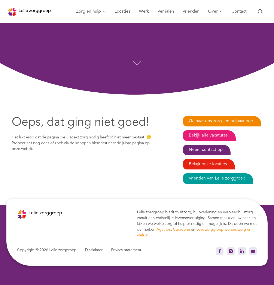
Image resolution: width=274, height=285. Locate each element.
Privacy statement (126, 250)
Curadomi (181, 230)
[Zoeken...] (260, 11)
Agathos (163, 230)
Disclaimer (94, 250)
